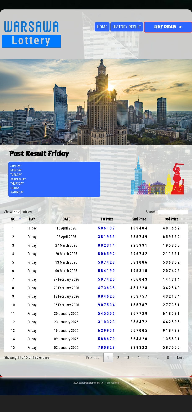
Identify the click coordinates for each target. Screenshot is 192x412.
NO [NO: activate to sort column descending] (13, 219)
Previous (92, 358)
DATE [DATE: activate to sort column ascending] (66, 219)
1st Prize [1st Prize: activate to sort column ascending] (106, 219)
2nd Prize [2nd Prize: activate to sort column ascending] (139, 219)
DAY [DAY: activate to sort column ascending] (32, 219)
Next (180, 358)
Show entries (18, 212)
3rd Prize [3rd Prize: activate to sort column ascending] (171, 219)
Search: (167, 212)
